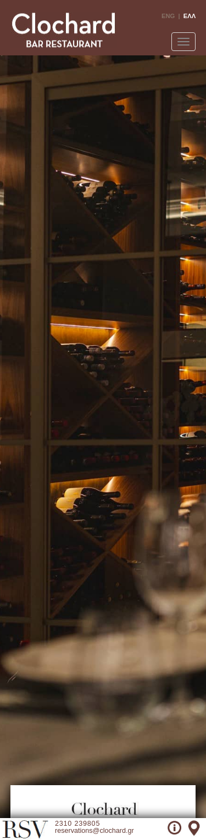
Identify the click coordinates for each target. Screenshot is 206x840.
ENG (168, 16)
